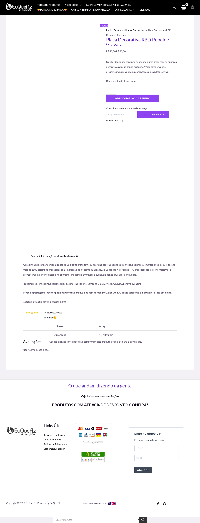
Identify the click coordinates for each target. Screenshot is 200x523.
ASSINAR (143, 470)
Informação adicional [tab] (52, 256)
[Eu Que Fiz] (18, 6)
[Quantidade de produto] (111, 91)
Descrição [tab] (35, 256)
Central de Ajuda (53, 439)
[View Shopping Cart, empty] (183, 7)
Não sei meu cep (114, 120)
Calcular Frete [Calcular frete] (153, 114)
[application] (79, 5)
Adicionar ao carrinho (132, 98)
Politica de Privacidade (56, 444)
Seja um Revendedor (55, 448)
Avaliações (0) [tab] (71, 256)
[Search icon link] (174, 7)
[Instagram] (164, 503)
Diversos (118, 30)
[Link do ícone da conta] (192, 7)
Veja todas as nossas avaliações (100, 396)
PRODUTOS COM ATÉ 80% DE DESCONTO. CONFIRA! (100, 404)
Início (109, 30)
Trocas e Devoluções (55, 434)
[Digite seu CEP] (121, 114)
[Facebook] (157, 503)
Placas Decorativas (135, 30)
